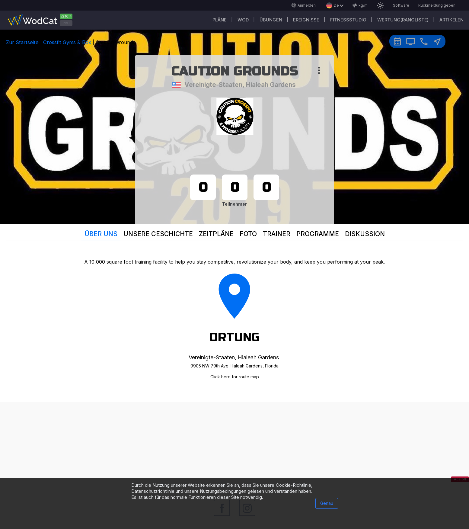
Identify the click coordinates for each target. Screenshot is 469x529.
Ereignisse (306, 20)
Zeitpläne (216, 234)
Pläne (219, 20)
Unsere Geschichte (158, 234)
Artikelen (451, 20)
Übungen (271, 20)
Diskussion (365, 234)
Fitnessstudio (348, 20)
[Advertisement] (234, 444)
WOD (243, 20)
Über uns (101, 234)
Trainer (276, 234)
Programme (317, 234)
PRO (66, 23)
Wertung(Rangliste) (403, 20)
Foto (248, 234)
